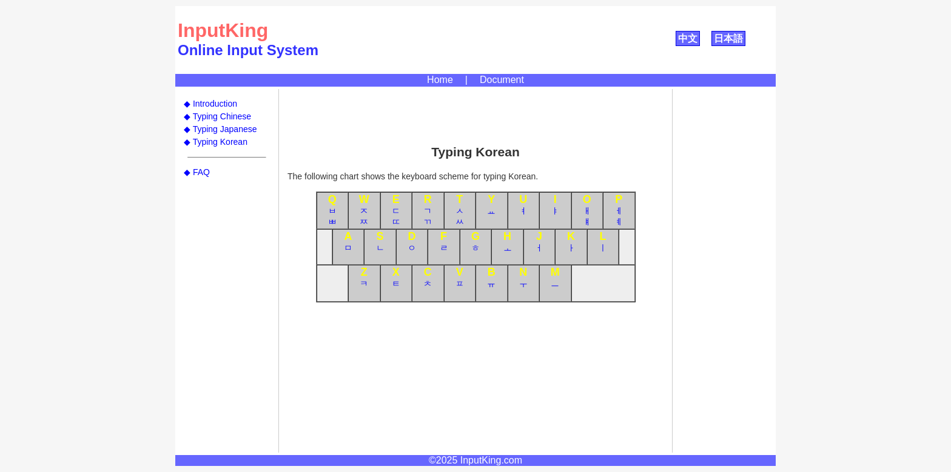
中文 (687, 38)
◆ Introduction (210, 103)
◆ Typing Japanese (220, 129)
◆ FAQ (197, 172)
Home (440, 80)
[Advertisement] (475, 116)
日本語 (728, 38)
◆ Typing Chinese (217, 116)
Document (502, 80)
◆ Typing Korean (215, 142)
